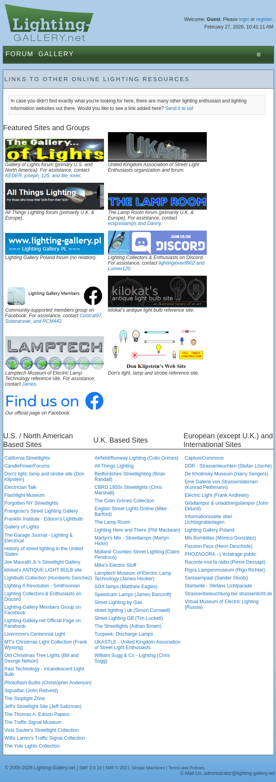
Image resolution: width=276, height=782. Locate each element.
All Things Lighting (114, 466)
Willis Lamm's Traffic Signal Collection (44, 738)
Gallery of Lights (21, 527)
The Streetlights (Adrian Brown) (128, 626)
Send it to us (178, 108)
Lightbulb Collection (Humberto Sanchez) (48, 578)
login (244, 19)
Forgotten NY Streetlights (31, 503)
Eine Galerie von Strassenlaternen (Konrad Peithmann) (221, 484)
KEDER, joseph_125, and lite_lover (42, 175)
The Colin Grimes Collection (124, 501)
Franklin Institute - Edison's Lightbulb (43, 519)
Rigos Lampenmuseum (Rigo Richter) (225, 570)
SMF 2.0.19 (90, 767)
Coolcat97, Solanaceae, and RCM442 (54, 318)
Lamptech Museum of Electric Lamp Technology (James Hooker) (133, 575)
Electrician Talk (20, 487)
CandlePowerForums (26, 466)
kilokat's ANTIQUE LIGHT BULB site (43, 570)
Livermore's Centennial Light (34, 634)
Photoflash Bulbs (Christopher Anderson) (47, 682)
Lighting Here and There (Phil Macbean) (137, 530)
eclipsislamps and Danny (134, 223)
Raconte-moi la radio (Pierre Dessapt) (225, 562)
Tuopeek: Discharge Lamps (124, 634)
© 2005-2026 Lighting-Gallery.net (40, 768)
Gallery (56, 54)
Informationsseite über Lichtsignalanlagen (208, 519)
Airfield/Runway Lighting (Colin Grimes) (136, 458)
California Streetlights (27, 458)
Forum (20, 54)
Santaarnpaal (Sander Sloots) (216, 578)
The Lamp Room (112, 522)
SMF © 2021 (117, 767)
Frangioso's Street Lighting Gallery (41, 511)
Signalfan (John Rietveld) (31, 690)
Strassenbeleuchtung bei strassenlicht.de (228, 593)
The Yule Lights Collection (32, 746)
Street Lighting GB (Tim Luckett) (129, 618)
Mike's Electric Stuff (115, 565)
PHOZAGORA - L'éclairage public (220, 554)
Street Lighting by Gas (118, 602)
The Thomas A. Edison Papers (37, 714)
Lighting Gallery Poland (209, 530)
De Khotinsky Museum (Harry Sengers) (226, 474)
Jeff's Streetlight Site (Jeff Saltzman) (42, 706)
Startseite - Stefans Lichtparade (218, 586)
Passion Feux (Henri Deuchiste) (219, 546)
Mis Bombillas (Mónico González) (220, 538)
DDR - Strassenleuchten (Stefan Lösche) (228, 466)
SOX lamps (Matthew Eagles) (126, 586)
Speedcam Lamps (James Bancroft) (133, 594)
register (264, 19)
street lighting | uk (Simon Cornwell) (132, 610)
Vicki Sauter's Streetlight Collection (41, 730)
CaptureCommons (204, 458)
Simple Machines (148, 767)
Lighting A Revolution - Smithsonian (42, 586)
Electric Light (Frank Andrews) (217, 495)
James (29, 384)
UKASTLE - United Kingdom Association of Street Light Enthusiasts (138, 644)
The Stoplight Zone (24, 698)
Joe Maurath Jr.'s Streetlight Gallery (42, 562)
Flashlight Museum (24, 495)
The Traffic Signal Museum (32, 722)
